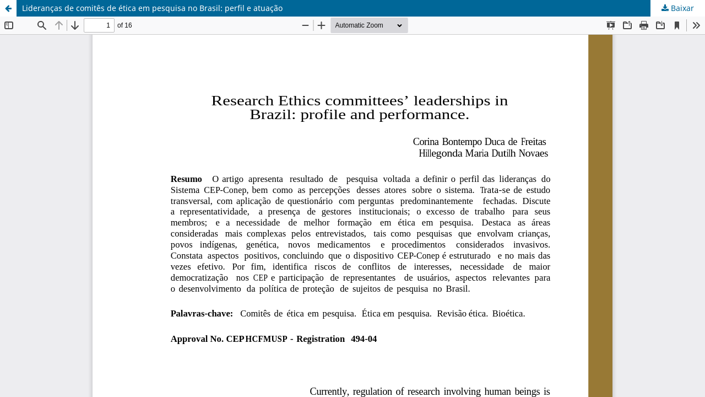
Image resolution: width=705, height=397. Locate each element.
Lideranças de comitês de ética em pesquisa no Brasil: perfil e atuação (152, 8)
